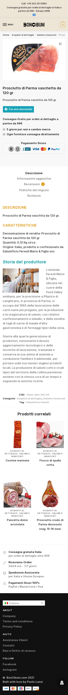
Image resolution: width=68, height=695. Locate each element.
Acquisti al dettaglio (23, 35)
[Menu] (8, 24)
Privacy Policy (12, 626)
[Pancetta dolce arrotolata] (17, 494)
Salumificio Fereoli (37, 402)
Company (9, 616)
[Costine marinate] (17, 434)
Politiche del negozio (34, 190)
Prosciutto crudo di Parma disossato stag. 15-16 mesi (50, 524)
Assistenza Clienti (15, 640)
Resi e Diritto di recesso (19, 650)
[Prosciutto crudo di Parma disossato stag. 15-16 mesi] (50, 494)
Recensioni (34, 184)
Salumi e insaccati (46, 35)
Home (6, 35)
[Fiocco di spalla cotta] (50, 434)
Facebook (9, 664)
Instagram (10, 669)
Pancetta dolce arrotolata (17, 522)
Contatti (8, 645)
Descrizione (34, 173)
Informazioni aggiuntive (34, 178)
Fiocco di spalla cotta (50, 462)
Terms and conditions (18, 621)
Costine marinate (17, 460)
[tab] (34, 173)
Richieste (34, 195)
